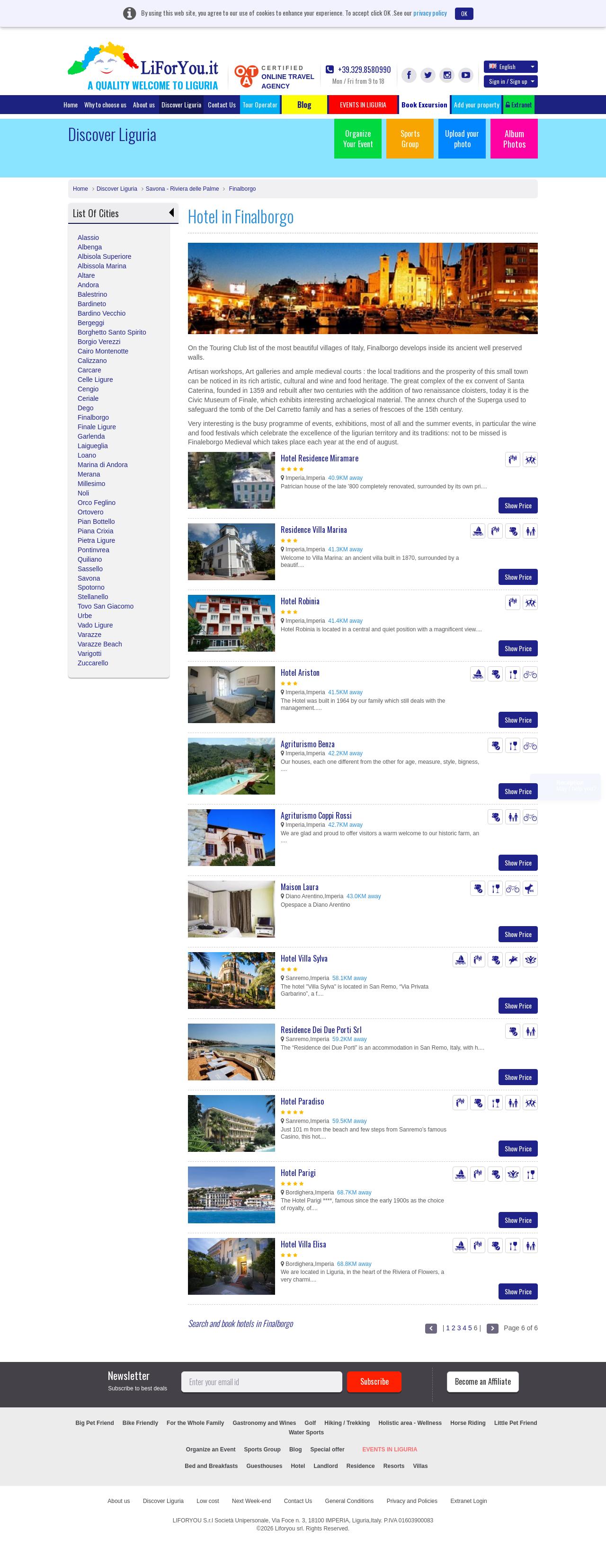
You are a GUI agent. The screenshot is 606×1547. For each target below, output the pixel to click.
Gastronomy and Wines (264, 1423)
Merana (89, 474)
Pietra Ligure (96, 540)
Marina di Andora (103, 465)
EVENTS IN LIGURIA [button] (363, 104)
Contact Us (222, 104)
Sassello (90, 569)
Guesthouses (264, 1466)
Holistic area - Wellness (410, 1423)
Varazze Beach (100, 644)
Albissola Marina (102, 266)
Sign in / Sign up (512, 81)
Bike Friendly (140, 1423)
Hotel (298, 1466)
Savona (89, 578)
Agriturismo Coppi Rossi (316, 815)
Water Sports (306, 1432)
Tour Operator (259, 104)
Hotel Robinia (300, 601)
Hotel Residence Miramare (319, 458)
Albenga (90, 247)
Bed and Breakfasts (211, 1466)
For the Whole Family (195, 1423)
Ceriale (88, 398)
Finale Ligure (97, 427)
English (512, 66)
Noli (83, 493)
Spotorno (91, 587)
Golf (310, 1423)
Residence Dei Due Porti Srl (321, 1029)
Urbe (85, 615)
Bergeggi (91, 323)
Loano (87, 455)
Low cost (207, 1501)
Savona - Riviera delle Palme (182, 189)
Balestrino (92, 294)
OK (464, 13)
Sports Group (410, 139)
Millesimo (91, 483)
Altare (86, 275)
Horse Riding (468, 1423)
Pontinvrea (93, 550)
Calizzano (92, 360)
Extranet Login (468, 1501)
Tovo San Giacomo (106, 606)
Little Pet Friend (515, 1423)
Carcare (89, 370)
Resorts (394, 1466)
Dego (85, 408)
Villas (420, 1466)
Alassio (88, 237)
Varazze (89, 634)
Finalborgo (241, 189)
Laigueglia (93, 446)
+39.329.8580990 (358, 69)
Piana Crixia (95, 531)
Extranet (519, 104)
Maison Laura (300, 887)
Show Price (518, 505)
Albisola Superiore (105, 256)
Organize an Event (211, 1449)
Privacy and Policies (412, 1501)
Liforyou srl (289, 1528)
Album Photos (514, 138)
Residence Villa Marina (314, 529)
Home (70, 104)
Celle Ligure (95, 379)
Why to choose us (105, 104)
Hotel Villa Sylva (304, 958)
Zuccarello (93, 663)
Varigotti (89, 653)
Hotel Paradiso (302, 1101)
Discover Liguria (181, 104)
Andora (88, 285)
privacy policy (429, 13)
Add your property (476, 104)
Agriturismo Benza (308, 744)
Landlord (325, 1466)
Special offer (328, 1449)
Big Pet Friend (94, 1423)
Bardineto (92, 304)
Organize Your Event (358, 139)
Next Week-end (251, 1501)
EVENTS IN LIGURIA (390, 1449)
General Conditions (349, 1501)
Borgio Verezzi (99, 341)
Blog (295, 1449)
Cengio (88, 389)
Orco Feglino (97, 502)
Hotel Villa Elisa (303, 1244)
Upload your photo (462, 139)
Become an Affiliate (483, 1381)
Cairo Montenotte (103, 351)
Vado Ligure (95, 625)
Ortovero (90, 512)
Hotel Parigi (298, 1172)
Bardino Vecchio (101, 313)
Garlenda (91, 436)
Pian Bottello (96, 521)
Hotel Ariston (300, 672)
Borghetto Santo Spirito (112, 332)
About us (144, 104)
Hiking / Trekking (347, 1423)
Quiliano (90, 559)
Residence (361, 1466)
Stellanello (93, 597)
